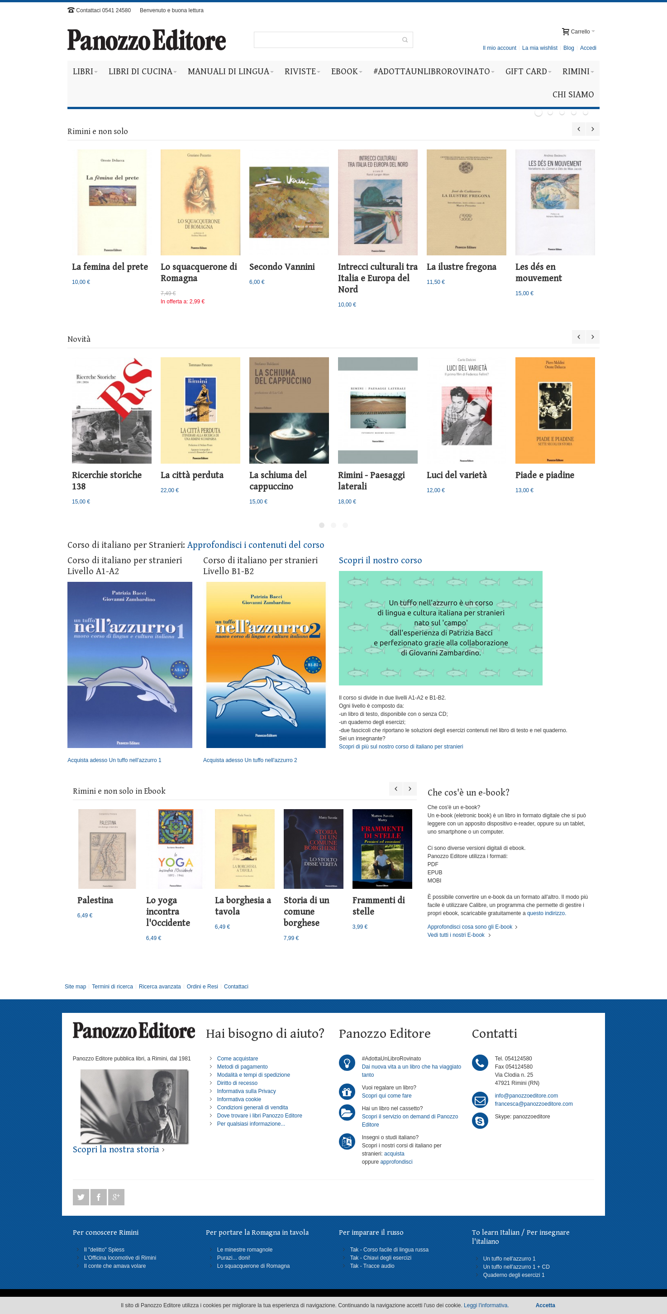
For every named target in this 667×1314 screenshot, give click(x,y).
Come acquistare (237, 1058)
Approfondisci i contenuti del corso (255, 545)
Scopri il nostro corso (380, 561)
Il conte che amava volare (115, 1266)
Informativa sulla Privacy (246, 1091)
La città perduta (192, 475)
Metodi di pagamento (242, 1067)
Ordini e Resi (202, 986)
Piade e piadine (544, 475)
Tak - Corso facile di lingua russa (389, 1250)
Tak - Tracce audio (372, 1266)
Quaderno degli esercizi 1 (514, 1275)
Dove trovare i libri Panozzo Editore (259, 1116)
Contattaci (236, 986)
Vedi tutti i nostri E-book (456, 935)
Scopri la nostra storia (116, 1150)
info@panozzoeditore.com (526, 1096)
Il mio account (499, 48)
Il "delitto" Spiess (104, 1250)
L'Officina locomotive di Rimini (120, 1258)
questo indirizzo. (546, 913)
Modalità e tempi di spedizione (253, 1075)
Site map (75, 986)
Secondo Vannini (281, 267)
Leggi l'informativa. (486, 1305)
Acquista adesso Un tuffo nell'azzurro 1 (129, 673)
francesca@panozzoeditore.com (534, 1104)
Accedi (588, 48)
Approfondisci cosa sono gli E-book (470, 927)
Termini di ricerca (112, 986)
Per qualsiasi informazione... (251, 1124)
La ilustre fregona (461, 267)
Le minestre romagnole (245, 1250)
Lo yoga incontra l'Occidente (168, 912)
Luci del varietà (457, 475)
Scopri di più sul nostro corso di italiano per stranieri (401, 746)
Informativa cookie (239, 1099)
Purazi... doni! (233, 1258)
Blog (568, 48)
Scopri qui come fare (387, 1096)
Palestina (95, 901)
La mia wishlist (539, 48)
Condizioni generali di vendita (252, 1107)
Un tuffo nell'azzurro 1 (509, 1259)
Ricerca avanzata (160, 986)
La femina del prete (110, 267)
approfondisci (396, 1162)
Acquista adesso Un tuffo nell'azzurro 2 (265, 673)
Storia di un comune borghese (306, 912)
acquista (394, 1154)
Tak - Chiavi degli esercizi (380, 1258)
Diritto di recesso (237, 1083)
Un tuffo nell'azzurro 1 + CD (516, 1267)
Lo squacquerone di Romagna (253, 1266)
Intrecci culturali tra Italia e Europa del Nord (378, 278)
